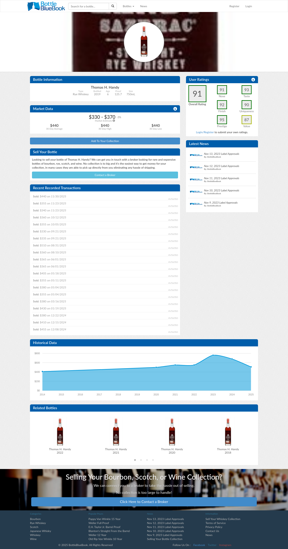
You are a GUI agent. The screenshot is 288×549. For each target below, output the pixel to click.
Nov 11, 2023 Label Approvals (165, 527)
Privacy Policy (214, 527)
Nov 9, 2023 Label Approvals (164, 535)
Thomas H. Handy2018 (228, 450)
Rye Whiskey (38, 523)
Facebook (199, 545)
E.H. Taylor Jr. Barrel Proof (104, 527)
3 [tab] (147, 460)
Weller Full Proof (99, 523)
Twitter (212, 545)
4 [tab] (153, 460)
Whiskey (35, 535)
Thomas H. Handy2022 (60, 450)
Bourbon (35, 519)
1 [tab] (135, 460)
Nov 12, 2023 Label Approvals (165, 523)
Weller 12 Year (97, 535)
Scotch (34, 527)
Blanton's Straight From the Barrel (109, 531)
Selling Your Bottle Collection (164, 539)
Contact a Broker (105, 175)
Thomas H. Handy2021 (116, 450)
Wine (33, 539)
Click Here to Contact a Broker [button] (144, 501)
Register (234, 6)
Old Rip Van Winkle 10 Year (105, 539)
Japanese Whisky (40, 531)
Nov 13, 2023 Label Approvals (165, 519)
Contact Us (212, 531)
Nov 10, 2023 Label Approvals (165, 531)
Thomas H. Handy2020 (172, 450)
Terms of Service (216, 523)
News (143, 6)
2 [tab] (141, 460)
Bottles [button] (128, 6)
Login (248, 6)
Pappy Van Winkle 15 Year (105, 519)
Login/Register (205, 132)
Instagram (225, 545)
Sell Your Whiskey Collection (223, 519)
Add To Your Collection (105, 141)
